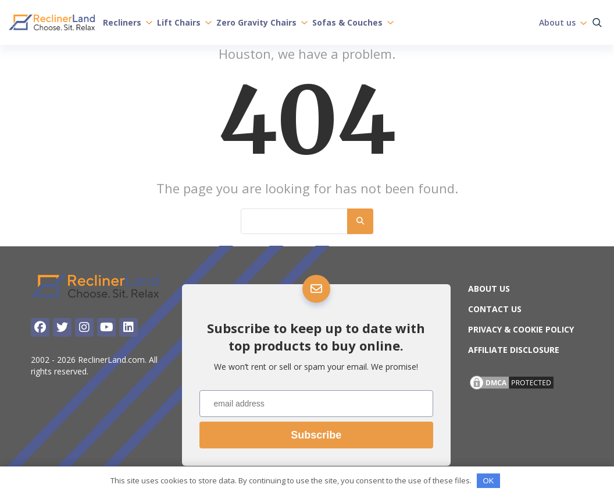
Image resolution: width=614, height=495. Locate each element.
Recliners (127, 22)
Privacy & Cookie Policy (521, 329)
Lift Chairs (184, 22)
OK (488, 480)
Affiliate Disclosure (513, 349)
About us (563, 22)
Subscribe (316, 435)
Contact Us (495, 308)
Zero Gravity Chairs (262, 22)
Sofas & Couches (353, 22)
